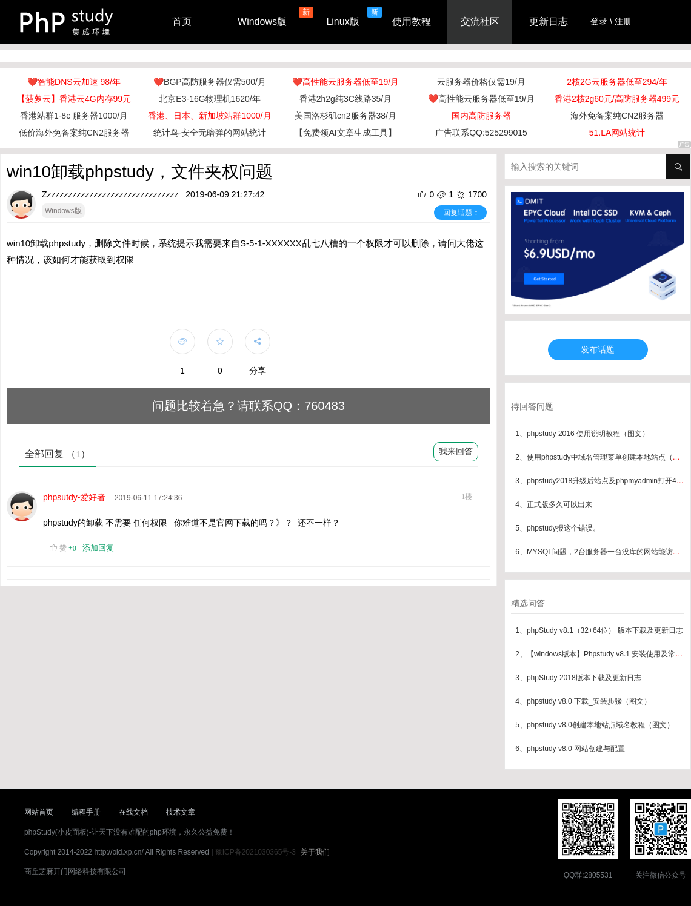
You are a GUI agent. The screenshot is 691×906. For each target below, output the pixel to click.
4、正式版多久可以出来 (553, 504)
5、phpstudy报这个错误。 (557, 528)
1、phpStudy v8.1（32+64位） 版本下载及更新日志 (599, 630)
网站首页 (38, 812)
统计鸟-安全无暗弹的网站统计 (210, 132)
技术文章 (180, 812)
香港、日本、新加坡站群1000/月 (209, 116)
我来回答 (456, 451)
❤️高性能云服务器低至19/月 (345, 82)
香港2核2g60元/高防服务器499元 (617, 99)
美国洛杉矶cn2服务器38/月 (345, 116)
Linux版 (342, 21)
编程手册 (86, 812)
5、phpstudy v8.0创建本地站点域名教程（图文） (594, 725)
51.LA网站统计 (617, 132)
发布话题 (598, 349)
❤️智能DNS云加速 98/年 (74, 82)
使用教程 (411, 21)
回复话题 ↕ (460, 212)
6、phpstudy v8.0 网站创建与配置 (570, 748)
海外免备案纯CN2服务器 (617, 116)
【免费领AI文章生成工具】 (345, 132)
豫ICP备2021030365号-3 (255, 852)
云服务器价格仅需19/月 (481, 82)
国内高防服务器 (481, 116)
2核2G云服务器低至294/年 (617, 82)
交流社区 (480, 21)
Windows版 (262, 21)
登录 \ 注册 (611, 21)
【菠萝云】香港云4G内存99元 (74, 99)
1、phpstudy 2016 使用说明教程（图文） (582, 433)
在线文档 (133, 812)
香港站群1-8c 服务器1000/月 (74, 116)
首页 (182, 21)
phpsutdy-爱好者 (76, 497)
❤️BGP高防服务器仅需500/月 (209, 82)
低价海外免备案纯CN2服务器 (74, 132)
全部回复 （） (57, 454)
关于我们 (315, 852)
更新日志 (548, 21)
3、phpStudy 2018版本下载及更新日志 (578, 677)
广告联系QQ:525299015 (481, 132)
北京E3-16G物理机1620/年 (209, 99)
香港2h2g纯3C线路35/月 (345, 99)
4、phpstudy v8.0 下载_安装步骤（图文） (582, 701)
